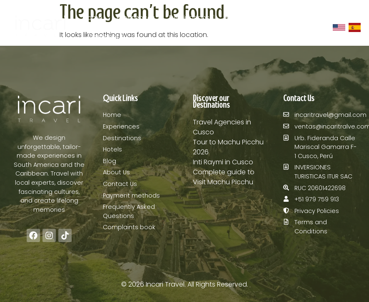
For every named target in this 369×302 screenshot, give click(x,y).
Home (92, 17)
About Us (300, 17)
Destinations (190, 17)
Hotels (234, 17)
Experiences (136, 17)
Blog (265, 17)
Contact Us (105, 37)
